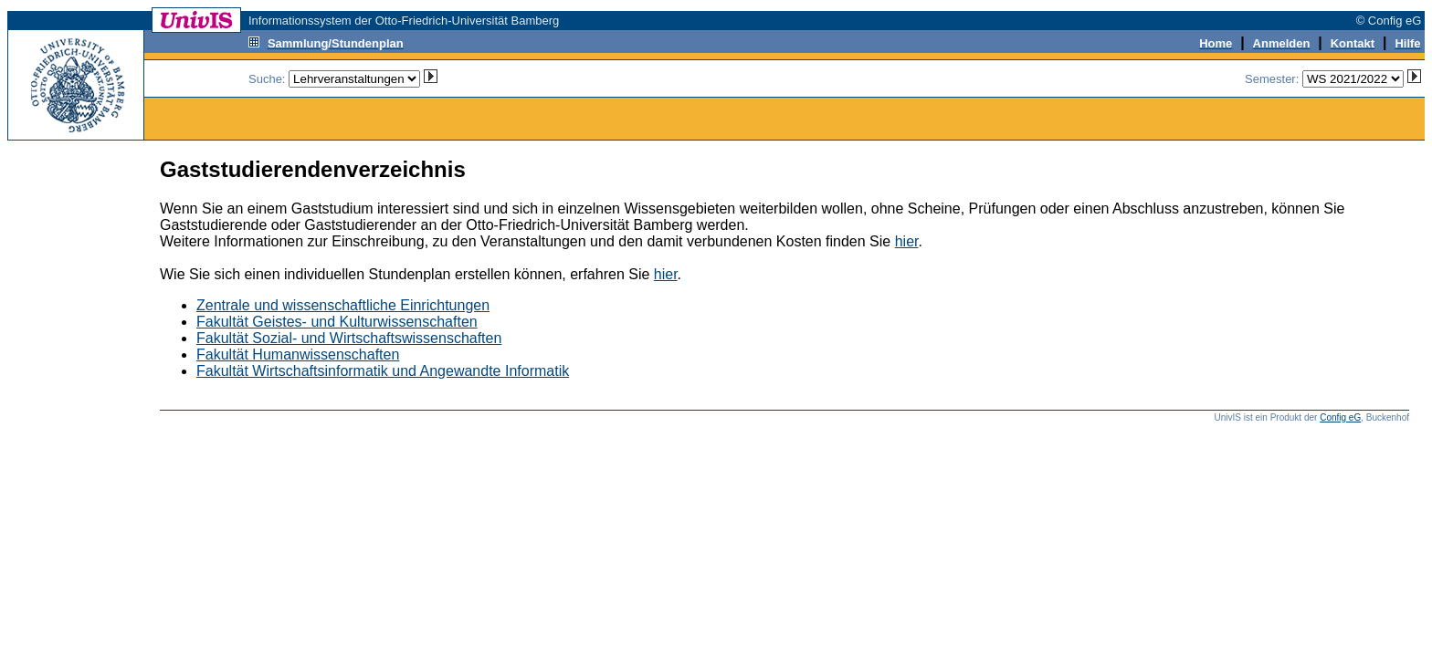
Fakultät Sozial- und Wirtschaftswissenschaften (348, 338)
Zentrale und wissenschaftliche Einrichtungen (343, 305)
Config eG (1340, 417)
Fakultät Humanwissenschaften (297, 354)
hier (907, 241)
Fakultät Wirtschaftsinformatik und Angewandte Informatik (382, 371)
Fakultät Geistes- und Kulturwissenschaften (337, 321)
